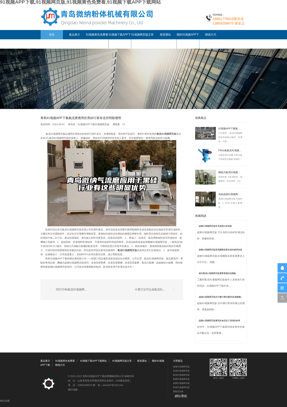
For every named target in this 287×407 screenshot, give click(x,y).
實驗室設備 (178, 391)
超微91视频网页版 (181, 366)
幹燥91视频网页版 (181, 387)
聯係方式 (210, 34)
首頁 (52, 34)
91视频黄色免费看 (97, 34)
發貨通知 (165, 34)
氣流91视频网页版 (127, 250)
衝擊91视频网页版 (181, 383)
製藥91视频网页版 (181, 379)
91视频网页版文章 (142, 34)
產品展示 (74, 34)
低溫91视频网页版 (181, 371)
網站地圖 (73, 389)
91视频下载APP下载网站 (93, 360)
